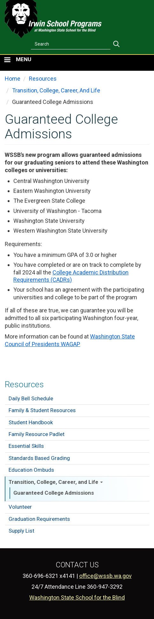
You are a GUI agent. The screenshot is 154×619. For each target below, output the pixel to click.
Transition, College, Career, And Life (56, 90)
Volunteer (20, 507)
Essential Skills (26, 446)
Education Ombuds (31, 470)
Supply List (21, 531)
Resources (24, 384)
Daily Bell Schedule (31, 398)
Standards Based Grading (39, 458)
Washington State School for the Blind (77, 597)
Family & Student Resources (42, 410)
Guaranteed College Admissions (53, 493)
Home (12, 78)
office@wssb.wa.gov (105, 575)
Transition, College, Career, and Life (56, 482)
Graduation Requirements (39, 519)
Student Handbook (31, 422)
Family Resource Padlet (37, 434)
